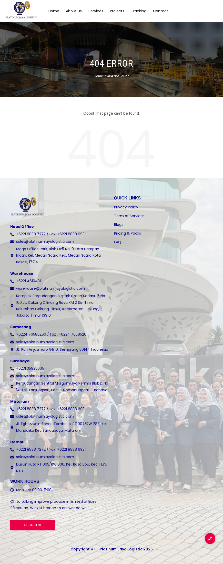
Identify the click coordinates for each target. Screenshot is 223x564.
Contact (160, 11)
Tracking (138, 11)
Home (53, 11)
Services (95, 11)
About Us (74, 11)
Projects (117, 11)
